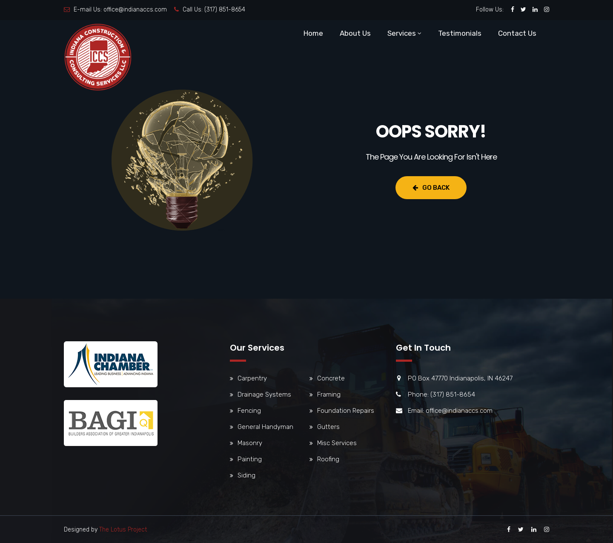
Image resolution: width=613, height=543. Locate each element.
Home (313, 33)
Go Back (431, 187)
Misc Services (337, 443)
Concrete (331, 378)
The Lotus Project (123, 529)
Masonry (250, 443)
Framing (329, 394)
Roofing (328, 459)
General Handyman (265, 427)
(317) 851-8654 (224, 9)
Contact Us (517, 33)
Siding (246, 475)
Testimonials (459, 33)
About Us (355, 33)
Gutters (328, 427)
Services (401, 33)
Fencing (249, 410)
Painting (250, 459)
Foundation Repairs (345, 410)
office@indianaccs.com (135, 9)
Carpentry (252, 378)
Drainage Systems (264, 394)
